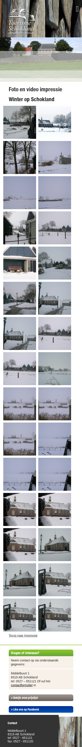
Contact (12, 723)
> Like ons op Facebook (25, 709)
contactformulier (22, 685)
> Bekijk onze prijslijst (24, 698)
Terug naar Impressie (23, 635)
